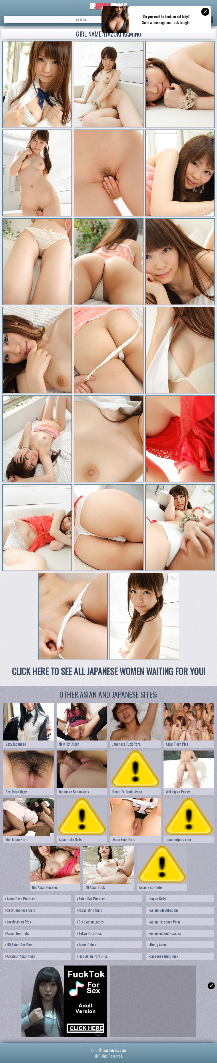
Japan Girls (157, 898)
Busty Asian (158, 944)
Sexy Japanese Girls (20, 910)
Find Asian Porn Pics (92, 956)
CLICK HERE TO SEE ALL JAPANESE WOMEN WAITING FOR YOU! (108, 671)
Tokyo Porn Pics (89, 933)
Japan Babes (86, 944)
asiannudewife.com (163, 910)
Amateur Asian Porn (20, 956)
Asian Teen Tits (17, 933)
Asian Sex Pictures (91, 898)
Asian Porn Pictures (20, 898)
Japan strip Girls (89, 910)
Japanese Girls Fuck (163, 956)
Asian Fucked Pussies (165, 933)
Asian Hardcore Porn (164, 922)
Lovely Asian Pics (18, 922)
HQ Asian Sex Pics (19, 944)
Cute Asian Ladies (90, 922)
